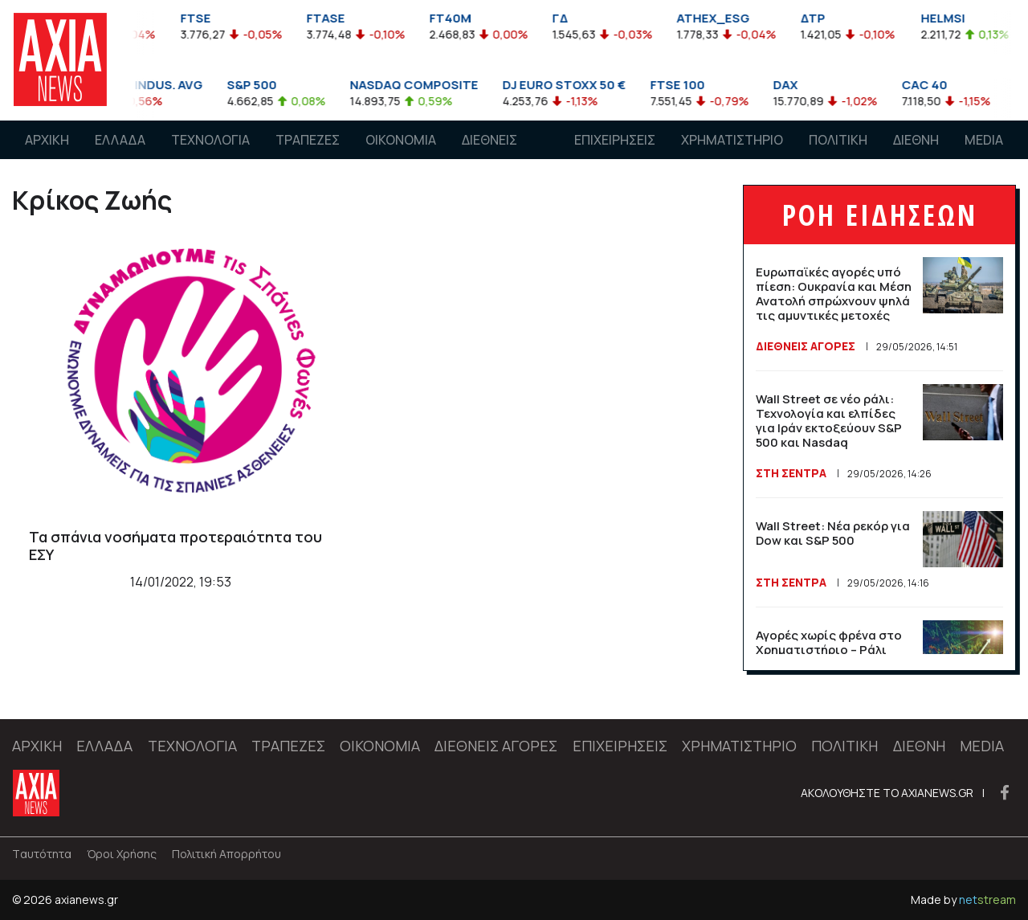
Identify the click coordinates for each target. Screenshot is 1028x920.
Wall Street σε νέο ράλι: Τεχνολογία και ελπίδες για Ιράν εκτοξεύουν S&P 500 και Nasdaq (829, 420)
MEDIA (984, 140)
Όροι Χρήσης (122, 853)
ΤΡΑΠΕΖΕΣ (307, 140)
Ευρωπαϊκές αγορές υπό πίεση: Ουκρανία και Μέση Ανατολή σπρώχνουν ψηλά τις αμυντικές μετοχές (834, 294)
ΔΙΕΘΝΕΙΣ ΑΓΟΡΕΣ (489, 155)
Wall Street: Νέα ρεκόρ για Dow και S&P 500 (833, 533)
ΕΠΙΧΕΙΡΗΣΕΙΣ (614, 140)
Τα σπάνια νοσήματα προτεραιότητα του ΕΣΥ (175, 545)
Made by (963, 899)
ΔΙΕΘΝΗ (916, 140)
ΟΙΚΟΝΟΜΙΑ (400, 140)
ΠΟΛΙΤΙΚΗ (838, 140)
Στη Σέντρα (791, 472)
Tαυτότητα (41, 853)
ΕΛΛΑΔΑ (120, 140)
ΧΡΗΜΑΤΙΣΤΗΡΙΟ (732, 140)
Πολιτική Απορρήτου (226, 853)
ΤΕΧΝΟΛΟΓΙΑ (210, 140)
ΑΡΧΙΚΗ (47, 140)
